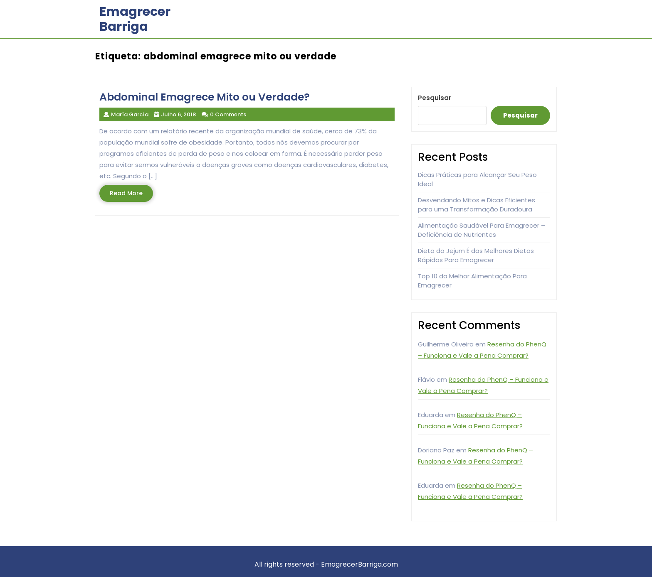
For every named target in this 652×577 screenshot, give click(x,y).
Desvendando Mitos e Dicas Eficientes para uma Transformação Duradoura (476, 205)
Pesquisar (434, 97)
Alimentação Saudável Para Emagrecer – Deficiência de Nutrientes (481, 230)
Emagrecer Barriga (134, 19)
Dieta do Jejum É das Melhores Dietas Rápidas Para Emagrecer (476, 255)
